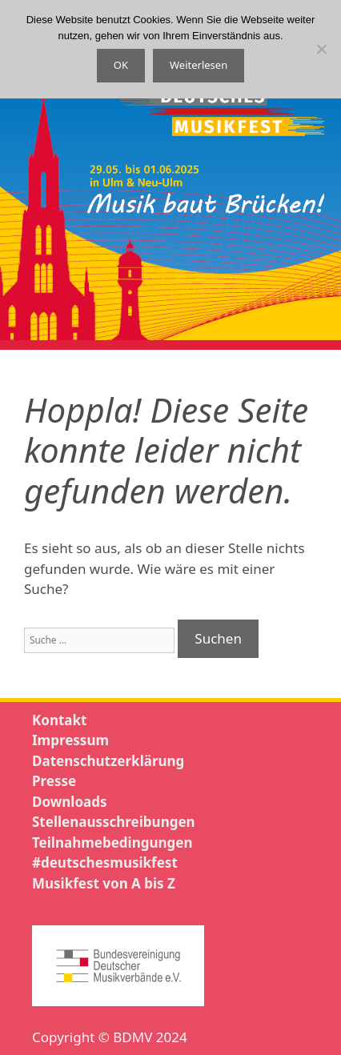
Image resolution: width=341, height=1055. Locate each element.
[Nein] (321, 49)
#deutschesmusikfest (105, 862)
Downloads (69, 801)
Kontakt (59, 720)
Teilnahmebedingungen (112, 842)
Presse (54, 781)
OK (121, 65)
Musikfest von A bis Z (103, 883)
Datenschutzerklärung (108, 761)
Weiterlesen (198, 65)
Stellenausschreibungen (113, 821)
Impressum (70, 740)
